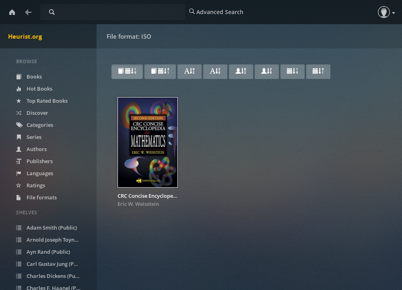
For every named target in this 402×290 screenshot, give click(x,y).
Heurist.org (25, 36)
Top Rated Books (42, 100)
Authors (31, 149)
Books (29, 76)
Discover (32, 112)
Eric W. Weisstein (138, 203)
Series (28, 137)
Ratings (30, 185)
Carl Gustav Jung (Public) (51, 263)
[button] (384, 12)
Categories (34, 124)
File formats (36, 197)
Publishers (34, 161)
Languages (34, 173)
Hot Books (34, 88)
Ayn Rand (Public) (43, 251)
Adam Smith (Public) (46, 227)
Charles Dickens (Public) (51, 276)
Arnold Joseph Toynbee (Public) (53, 239)
